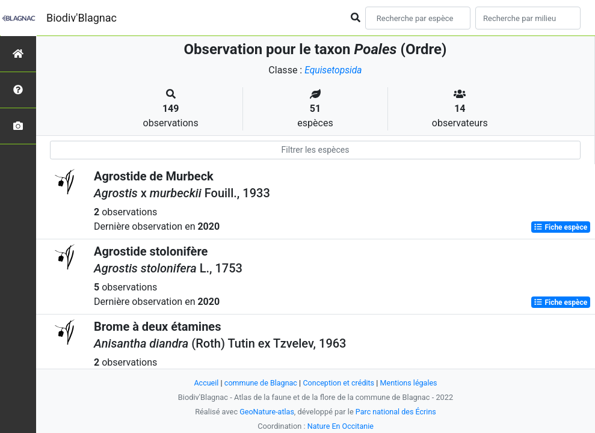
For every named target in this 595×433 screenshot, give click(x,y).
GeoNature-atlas (266, 411)
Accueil (204, 382)
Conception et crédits (339, 382)
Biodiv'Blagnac (81, 17)
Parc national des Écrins (396, 411)
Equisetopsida (333, 70)
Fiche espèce (560, 227)
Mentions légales (410, 382)
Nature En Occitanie (340, 426)
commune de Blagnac (260, 382)
